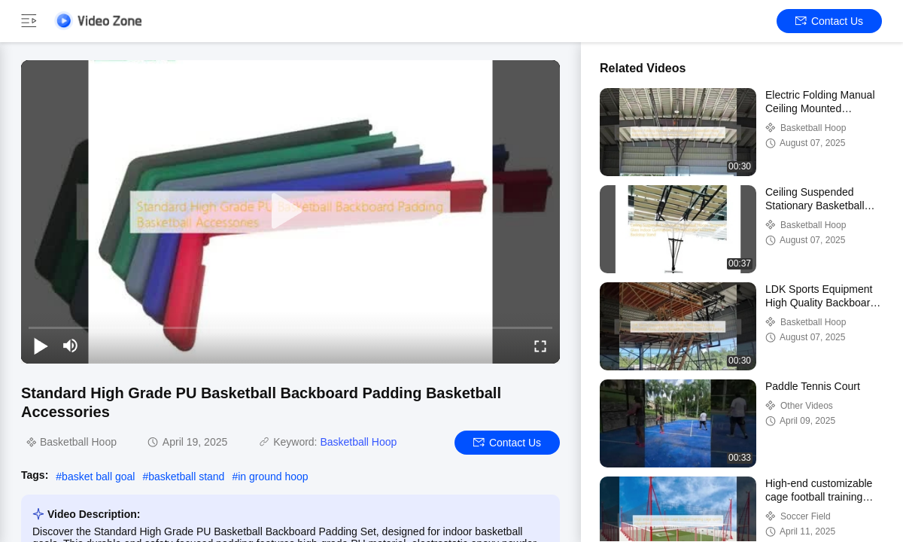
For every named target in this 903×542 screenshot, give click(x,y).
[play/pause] (41, 345)
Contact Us (829, 21)
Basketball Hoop (358, 442)
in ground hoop (273, 476)
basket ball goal (98, 476)
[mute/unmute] (71, 345)
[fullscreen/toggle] (540, 345)
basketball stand (186, 476)
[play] (290, 211)
